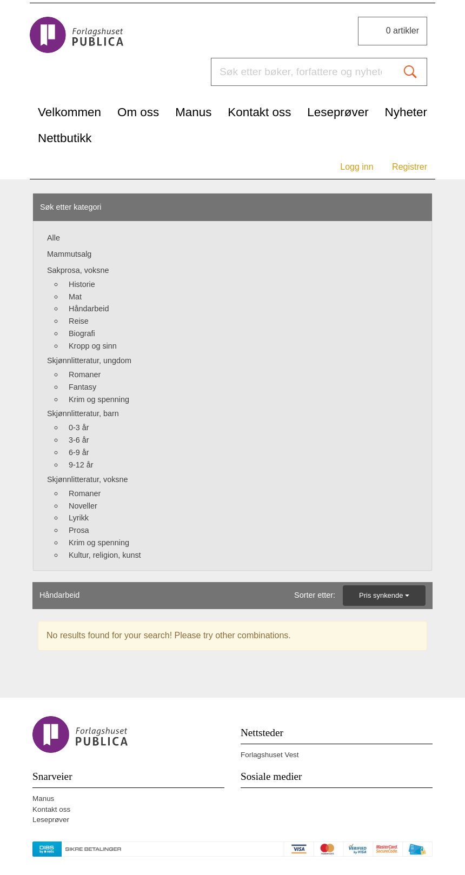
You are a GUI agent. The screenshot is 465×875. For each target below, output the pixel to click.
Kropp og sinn (93, 346)
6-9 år (79, 452)
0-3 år (79, 427)
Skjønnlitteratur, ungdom (89, 360)
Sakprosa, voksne (78, 270)
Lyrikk (79, 517)
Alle (53, 237)
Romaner (85, 374)
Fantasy (82, 387)
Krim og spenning (99, 399)
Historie (82, 284)
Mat (75, 296)
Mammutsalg (69, 254)
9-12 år (81, 464)
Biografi (82, 333)
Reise (79, 321)
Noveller (83, 506)
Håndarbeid (89, 308)
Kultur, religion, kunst (105, 555)
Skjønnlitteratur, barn (83, 413)
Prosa (79, 530)
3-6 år (79, 440)
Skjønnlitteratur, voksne (87, 479)
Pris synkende (384, 595)
